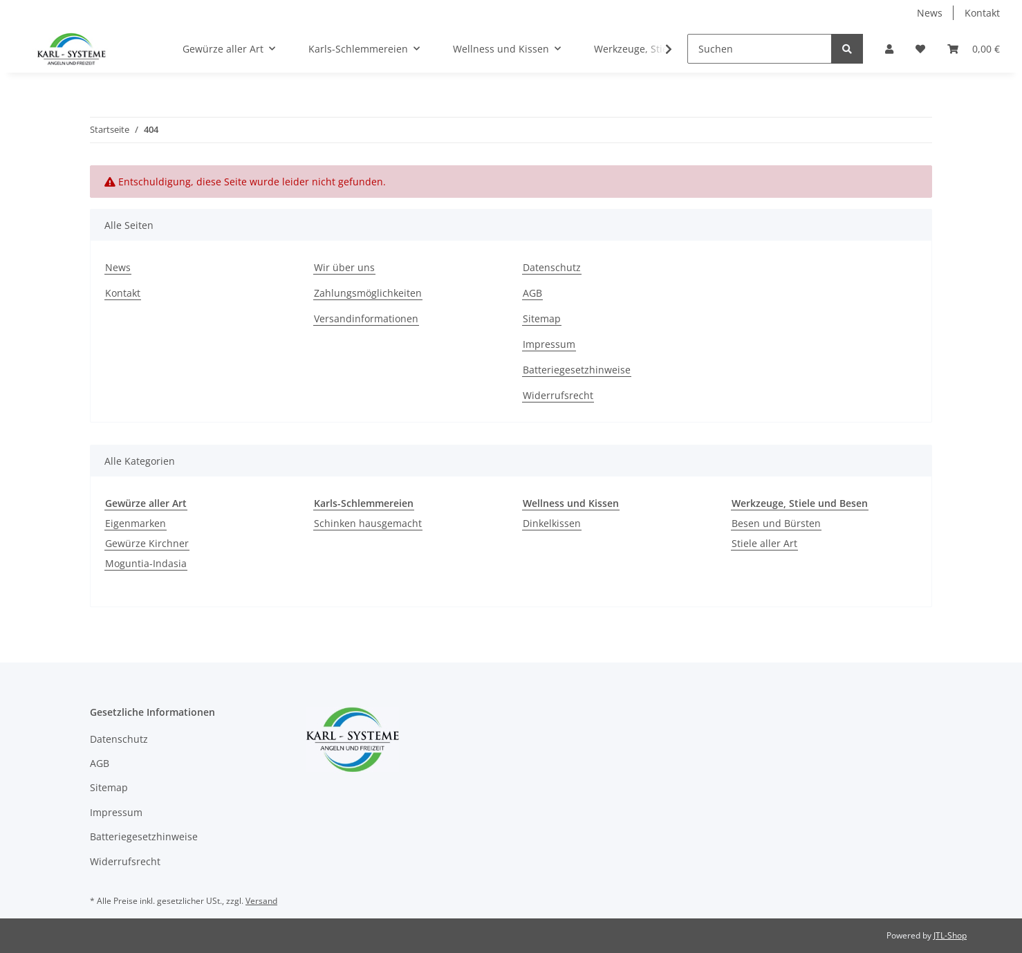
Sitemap (542, 318)
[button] (889, 49)
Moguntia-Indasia (146, 563)
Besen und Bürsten (776, 523)
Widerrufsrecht (558, 395)
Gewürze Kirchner (147, 543)
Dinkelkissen (552, 523)
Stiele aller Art (764, 543)
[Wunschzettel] (920, 49)
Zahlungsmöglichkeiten (368, 292)
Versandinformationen (366, 318)
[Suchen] (759, 49)
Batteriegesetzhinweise (577, 369)
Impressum (549, 344)
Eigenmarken (135, 523)
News (929, 12)
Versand (261, 901)
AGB (532, 292)
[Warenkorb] (973, 49)
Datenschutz (552, 267)
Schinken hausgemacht (368, 523)
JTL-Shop (950, 935)
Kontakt (982, 12)
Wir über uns (344, 267)
